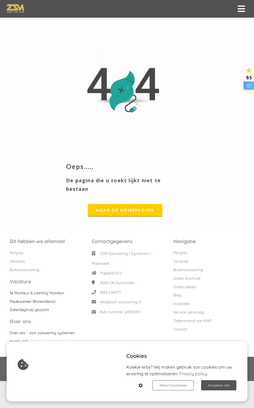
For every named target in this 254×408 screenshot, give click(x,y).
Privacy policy (193, 373)
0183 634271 (110, 292)
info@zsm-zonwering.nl (120, 302)
